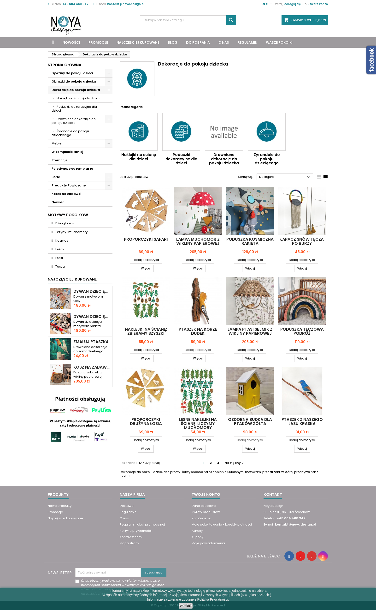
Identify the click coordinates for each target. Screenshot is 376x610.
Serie (56, 177)
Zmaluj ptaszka (91, 342)
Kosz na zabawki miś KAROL (91, 367)
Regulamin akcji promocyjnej (142, 524)
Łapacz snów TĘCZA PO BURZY (302, 241)
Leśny (59, 249)
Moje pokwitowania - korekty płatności (222, 524)
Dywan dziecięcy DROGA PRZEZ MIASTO (91, 291)
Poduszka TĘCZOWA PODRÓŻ (302, 331)
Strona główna (64, 65)
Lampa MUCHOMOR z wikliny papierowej (198, 241)
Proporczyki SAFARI (146, 239)
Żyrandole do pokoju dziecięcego (70, 133)
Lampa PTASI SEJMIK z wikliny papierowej (250, 331)
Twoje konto (206, 494)
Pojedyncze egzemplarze (72, 168)
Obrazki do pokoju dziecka (74, 81)
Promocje (98, 42)
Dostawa (127, 505)
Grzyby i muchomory (71, 232)
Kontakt (273, 494)
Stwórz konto (318, 4)
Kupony (197, 537)
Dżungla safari (66, 223)
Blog (172, 42)
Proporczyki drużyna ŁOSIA (146, 421)
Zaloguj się (292, 4)
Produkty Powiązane (69, 185)
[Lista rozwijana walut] (266, 4)
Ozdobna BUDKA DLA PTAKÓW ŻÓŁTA (250, 421)
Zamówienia (201, 518)
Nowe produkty (59, 505)
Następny (235, 462)
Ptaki (59, 258)
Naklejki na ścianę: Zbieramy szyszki (146, 331)
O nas (223, 42)
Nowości (71, 42)
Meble (56, 143)
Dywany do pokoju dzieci (72, 73)
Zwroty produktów (206, 512)
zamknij (185, 606)
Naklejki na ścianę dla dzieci (78, 98)
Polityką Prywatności (212, 599)
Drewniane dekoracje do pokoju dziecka (74, 121)
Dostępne (285, 177)
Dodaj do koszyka (146, 260)
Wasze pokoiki (279, 42)
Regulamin (247, 42)
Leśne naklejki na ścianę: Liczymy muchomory (198, 424)
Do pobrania (198, 42)
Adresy (197, 530)
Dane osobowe (204, 505)
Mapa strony (129, 543)
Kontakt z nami (131, 537)
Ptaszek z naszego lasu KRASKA (302, 421)
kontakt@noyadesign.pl (126, 4)
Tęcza (60, 266)
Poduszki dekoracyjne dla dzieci (74, 108)
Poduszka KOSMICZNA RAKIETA (250, 241)
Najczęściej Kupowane (72, 279)
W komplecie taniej (67, 152)
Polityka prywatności (136, 530)
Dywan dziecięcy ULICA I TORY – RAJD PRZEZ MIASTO (91, 317)
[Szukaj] (188, 20)
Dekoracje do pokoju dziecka (76, 90)
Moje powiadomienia (208, 543)
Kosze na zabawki (66, 193)
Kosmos (61, 240)
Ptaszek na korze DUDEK (198, 331)
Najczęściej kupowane (138, 42)
